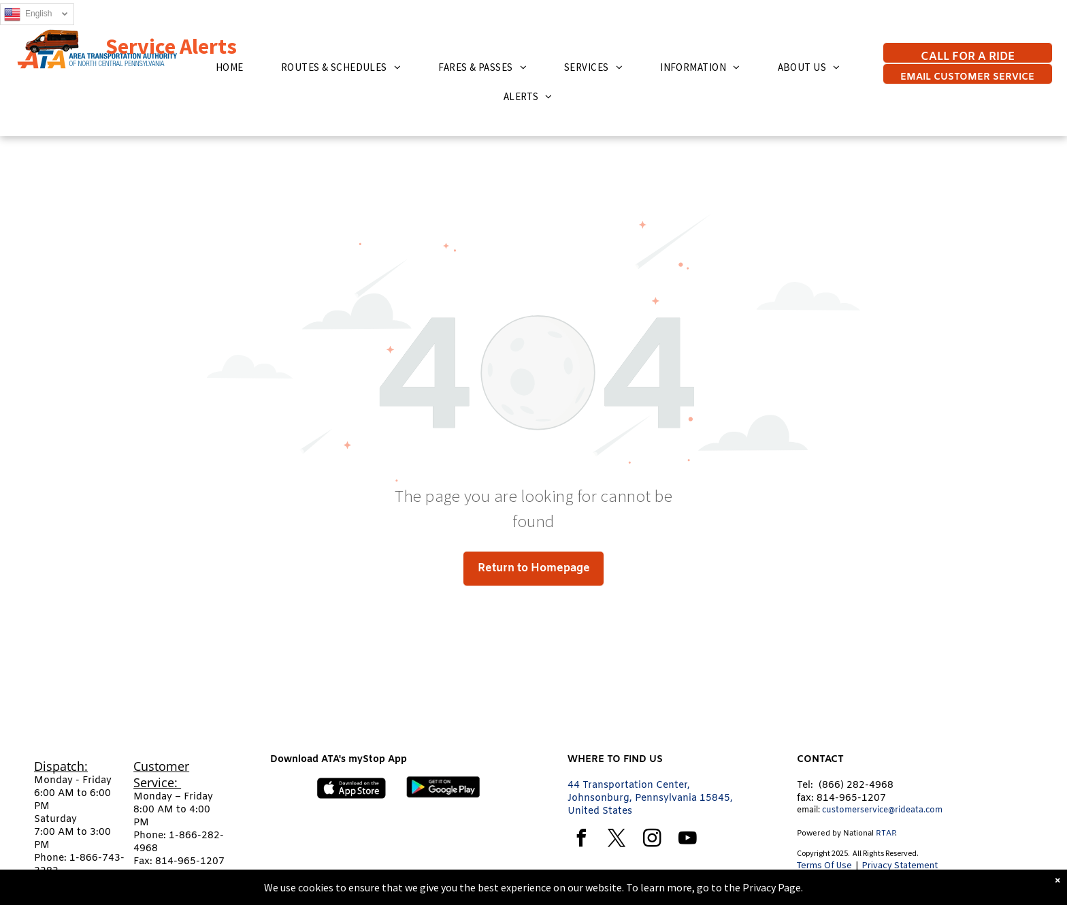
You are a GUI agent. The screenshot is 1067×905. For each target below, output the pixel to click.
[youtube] (687, 840)
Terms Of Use (824, 865)
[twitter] (616, 840)
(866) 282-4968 (856, 785)
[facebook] (581, 840)
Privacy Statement (900, 865)
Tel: (805, 785)
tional (863, 833)
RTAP (885, 833)
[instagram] (652, 840)
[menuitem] (234, 67)
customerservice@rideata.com (882, 810)
